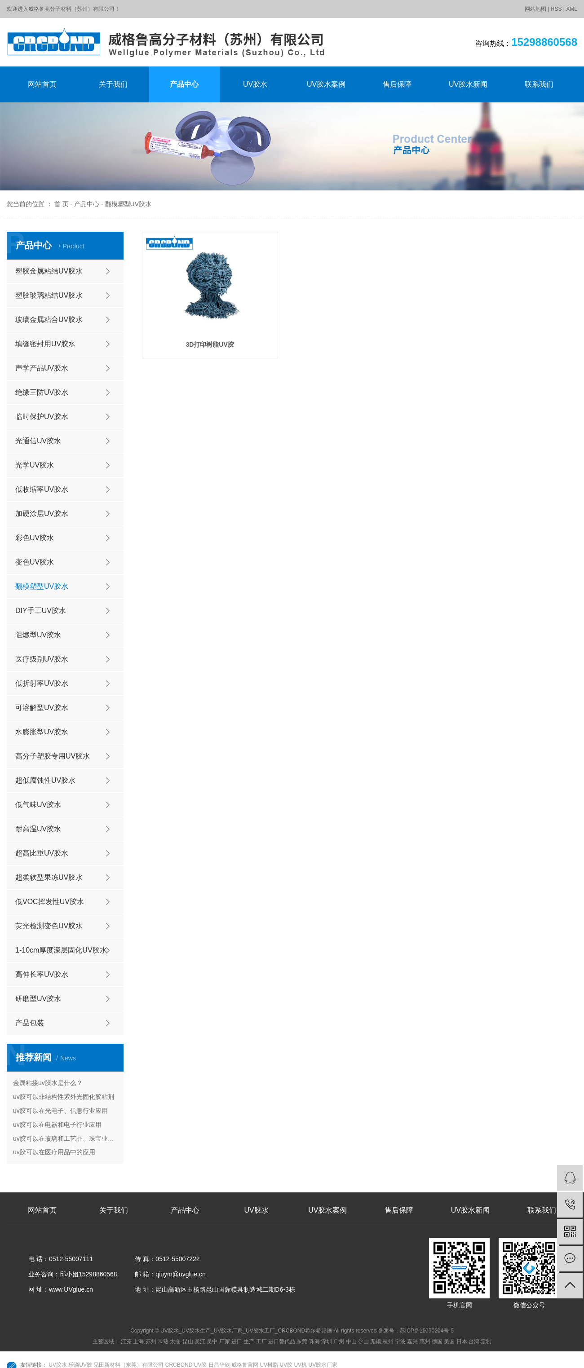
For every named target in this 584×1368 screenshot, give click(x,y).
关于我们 (113, 84)
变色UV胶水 (34, 562)
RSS (556, 9)
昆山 (187, 1341)
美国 (449, 1341)
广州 (338, 1341)
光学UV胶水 (34, 465)
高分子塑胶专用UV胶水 (52, 756)
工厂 (261, 1341)
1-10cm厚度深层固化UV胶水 (61, 950)
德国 (437, 1341)
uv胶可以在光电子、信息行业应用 (60, 1110)
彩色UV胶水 (34, 538)
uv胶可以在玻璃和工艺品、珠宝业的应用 (65, 1138)
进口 (236, 1341)
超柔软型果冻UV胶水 (49, 877)
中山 (351, 1341)
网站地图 (535, 9)
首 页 (61, 203)
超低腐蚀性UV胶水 (45, 780)
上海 (138, 1341)
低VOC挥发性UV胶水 (49, 901)
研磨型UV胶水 (38, 998)
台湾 (474, 1341)
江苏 (126, 1341)
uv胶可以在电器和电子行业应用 (57, 1124)
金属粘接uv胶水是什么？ (48, 1082)
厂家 (224, 1341)
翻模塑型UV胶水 (128, 203)
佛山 (363, 1341)
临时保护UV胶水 (41, 416)
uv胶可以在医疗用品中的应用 (54, 1152)
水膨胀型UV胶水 (41, 732)
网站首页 (42, 84)
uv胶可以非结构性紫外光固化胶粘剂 (63, 1096)
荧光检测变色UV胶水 (49, 926)
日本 (461, 1341)
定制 (486, 1341)
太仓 (175, 1341)
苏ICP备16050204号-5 (427, 1331)
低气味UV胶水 (38, 804)
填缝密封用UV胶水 (45, 344)
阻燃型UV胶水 (38, 635)
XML (571, 9)
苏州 (151, 1341)
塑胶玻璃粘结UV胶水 (49, 295)
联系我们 (539, 84)
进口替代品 (281, 1341)
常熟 (163, 1341)
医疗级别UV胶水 (41, 659)
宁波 (400, 1341)
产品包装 (29, 1023)
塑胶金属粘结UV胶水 (49, 271)
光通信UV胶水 (38, 441)
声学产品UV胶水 (41, 368)
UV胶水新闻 (468, 84)
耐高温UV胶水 (38, 829)
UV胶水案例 (326, 84)
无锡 (375, 1341)
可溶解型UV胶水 (41, 707)
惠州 (425, 1341)
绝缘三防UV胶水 (41, 392)
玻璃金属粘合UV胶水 (49, 319)
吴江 (200, 1341)
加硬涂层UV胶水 (41, 513)
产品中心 (184, 84)
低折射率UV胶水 (41, 683)
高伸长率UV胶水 (41, 974)
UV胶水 (255, 84)
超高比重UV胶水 (41, 853)
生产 (248, 1341)
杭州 (388, 1341)
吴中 (212, 1341)
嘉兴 (412, 1341)
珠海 (314, 1341)
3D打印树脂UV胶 (210, 344)
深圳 (326, 1341)
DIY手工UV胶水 (40, 610)
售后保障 (397, 84)
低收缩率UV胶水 (41, 489)
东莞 (301, 1341)
